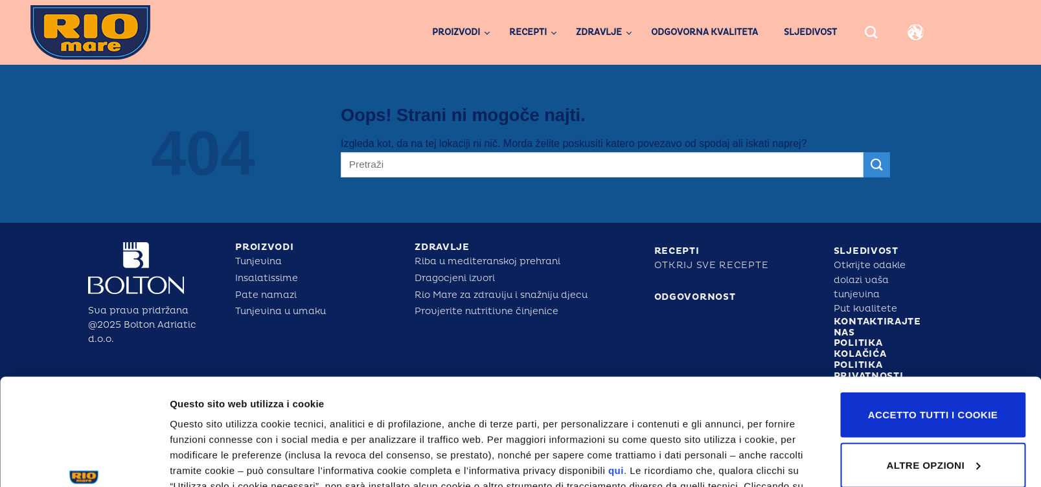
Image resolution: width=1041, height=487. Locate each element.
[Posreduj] (876, 164)
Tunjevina (258, 261)
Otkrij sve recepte (711, 265)
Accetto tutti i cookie (933, 323)
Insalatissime (266, 278)
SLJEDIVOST (866, 250)
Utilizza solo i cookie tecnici (933, 435)
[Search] (871, 32)
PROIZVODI (264, 247)
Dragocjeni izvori (455, 278)
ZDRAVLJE (442, 247)
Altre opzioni (199, 461)
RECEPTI (677, 250)
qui (616, 379)
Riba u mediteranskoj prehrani (487, 261)
